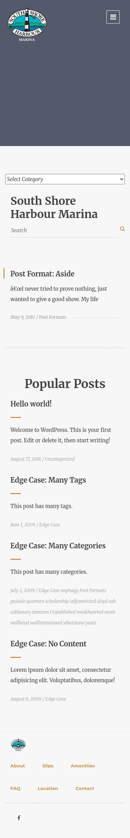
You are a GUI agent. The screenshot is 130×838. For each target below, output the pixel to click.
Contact (85, 788)
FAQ (15, 788)
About (17, 765)
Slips (47, 765)
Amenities (83, 765)
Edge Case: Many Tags (48, 480)
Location (48, 788)
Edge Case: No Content (48, 643)
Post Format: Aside (42, 273)
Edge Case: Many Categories (58, 545)
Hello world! (31, 404)
